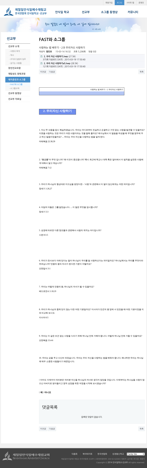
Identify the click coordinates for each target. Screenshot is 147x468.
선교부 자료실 (14, 99)
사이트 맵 (130, 3)
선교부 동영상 (14, 93)
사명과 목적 (15, 51)
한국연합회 (102, 454)
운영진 (141, 3)
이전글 (43, 72)
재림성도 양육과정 (17, 74)
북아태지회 (87, 454)
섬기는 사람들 (16, 63)
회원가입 (109, 3)
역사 (12, 55)
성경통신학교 (118, 454)
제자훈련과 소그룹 (17, 79)
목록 (141, 72)
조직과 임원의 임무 (18, 59)
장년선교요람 (14, 68)
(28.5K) (59, 63)
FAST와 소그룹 (16, 84)
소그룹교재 (14, 88)
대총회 (74, 454)
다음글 (52, 72)
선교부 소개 (13, 46)
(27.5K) (58, 56)
